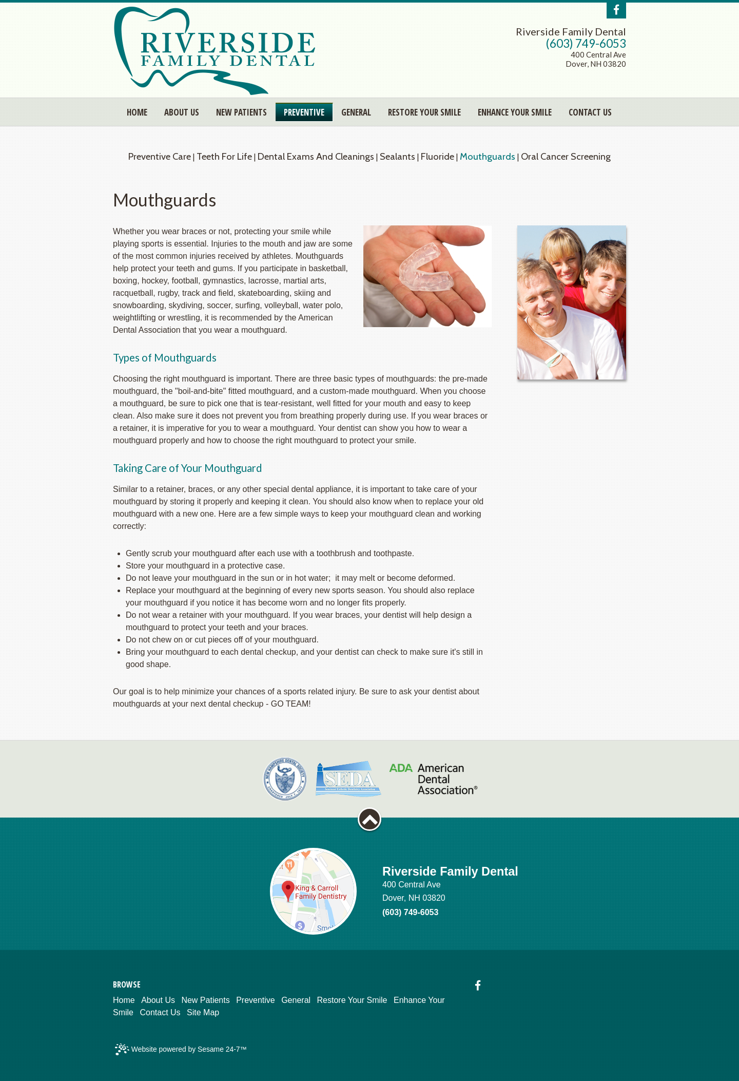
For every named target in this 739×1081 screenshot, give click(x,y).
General (295, 1000)
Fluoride (437, 156)
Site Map (203, 1012)
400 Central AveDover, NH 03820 (596, 59)
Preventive (255, 1000)
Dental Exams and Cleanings (316, 156)
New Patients (205, 1000)
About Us (158, 1000)
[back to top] (369, 819)
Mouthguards (487, 156)
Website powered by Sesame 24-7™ (181, 1049)
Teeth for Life (224, 156)
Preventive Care (159, 156)
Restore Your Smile (352, 1000)
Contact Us (160, 1012)
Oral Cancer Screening (566, 156)
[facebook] (616, 10)
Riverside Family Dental (571, 31)
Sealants (397, 156)
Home (124, 1000)
